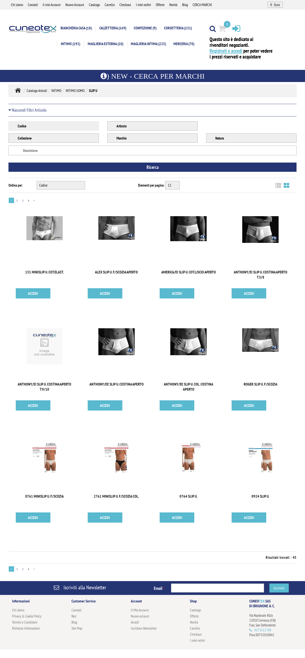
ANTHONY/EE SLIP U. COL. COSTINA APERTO (188, 387)
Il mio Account (52, 4)
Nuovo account (140, 616)
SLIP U (93, 90)
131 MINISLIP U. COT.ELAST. (44, 272)
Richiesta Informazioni (26, 628)
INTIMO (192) (70, 43)
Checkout (125, 4)
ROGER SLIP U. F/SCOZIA (260, 384)
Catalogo (94, 4)
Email (159, 588)
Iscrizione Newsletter (144, 628)
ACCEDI (33, 293)
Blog (185, 4)
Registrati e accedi (226, 51)
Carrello (110, 4)
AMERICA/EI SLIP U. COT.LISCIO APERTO (188, 272)
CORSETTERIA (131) (178, 27)
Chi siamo (17, 4)
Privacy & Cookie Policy (26, 616)
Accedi (135, 622)
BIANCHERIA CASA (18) (76, 27)
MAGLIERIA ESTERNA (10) (105, 43)
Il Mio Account (140, 610)
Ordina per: (15, 185)
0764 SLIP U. (188, 496)
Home (18, 90)
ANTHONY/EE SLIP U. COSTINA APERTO (116, 384)
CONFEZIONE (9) (145, 27)
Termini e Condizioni (24, 622)
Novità (173, 4)
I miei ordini (143, 4)
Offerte (160, 4)
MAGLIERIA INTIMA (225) (148, 43)
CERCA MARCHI (202, 4)
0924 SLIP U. (260, 496)
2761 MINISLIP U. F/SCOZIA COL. (116, 496)
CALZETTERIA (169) (112, 27)
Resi (73, 616)
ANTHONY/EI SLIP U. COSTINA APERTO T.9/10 (44, 387)
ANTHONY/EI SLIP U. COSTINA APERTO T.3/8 (260, 275)
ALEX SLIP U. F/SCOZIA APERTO (116, 272)
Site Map (76, 628)
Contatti (33, 4)
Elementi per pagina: (151, 185)
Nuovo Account (74, 4)
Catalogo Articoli (37, 90)
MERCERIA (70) (183, 43)
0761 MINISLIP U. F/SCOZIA (44, 496)
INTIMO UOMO (75, 90)
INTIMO (56, 90)
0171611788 (262, 630)
